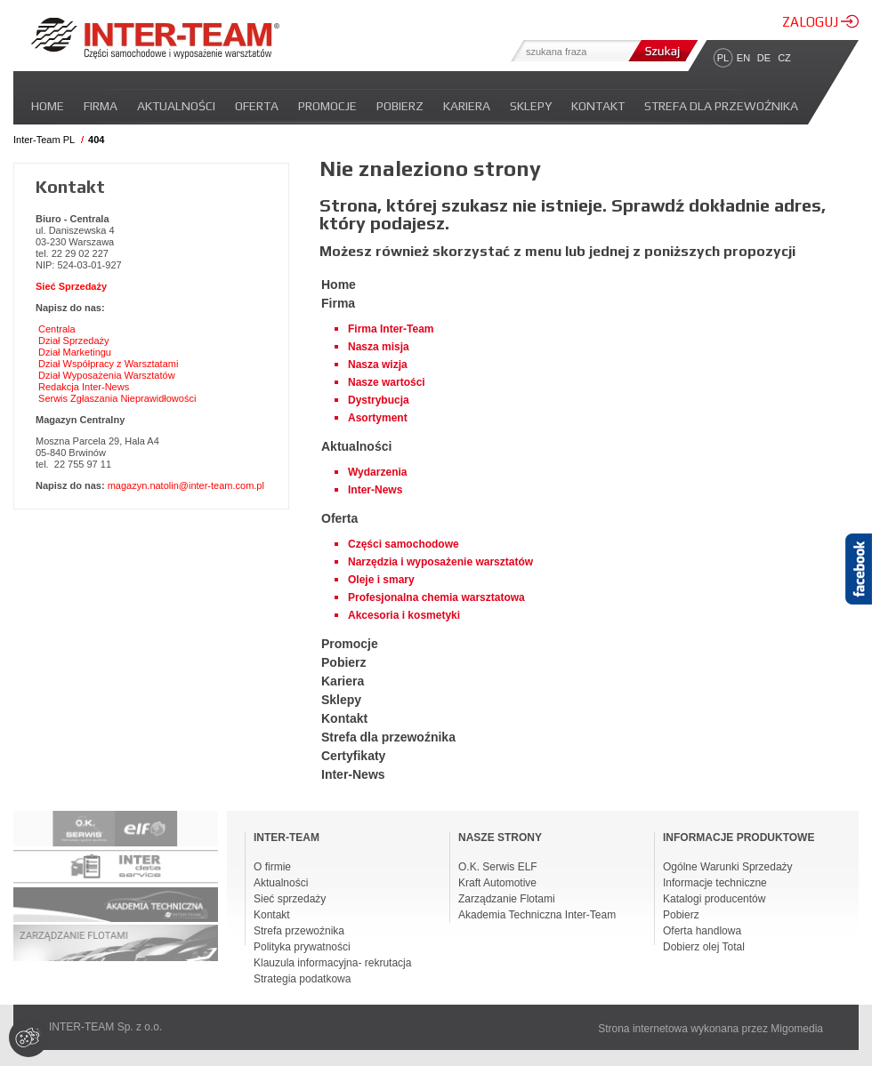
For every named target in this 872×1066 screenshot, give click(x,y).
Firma (100, 106)
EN (743, 57)
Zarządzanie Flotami (506, 899)
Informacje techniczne (715, 883)
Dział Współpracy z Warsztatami (108, 363)
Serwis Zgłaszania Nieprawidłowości (117, 398)
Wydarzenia (377, 472)
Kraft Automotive (497, 883)
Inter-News (375, 490)
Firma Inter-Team (390, 329)
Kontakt (598, 106)
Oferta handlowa (702, 931)
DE (764, 57)
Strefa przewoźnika (299, 931)
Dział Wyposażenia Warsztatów (106, 375)
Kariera (466, 106)
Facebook (858, 600)
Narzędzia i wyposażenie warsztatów (440, 562)
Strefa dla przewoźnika (721, 106)
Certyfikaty (353, 756)
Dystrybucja (378, 400)
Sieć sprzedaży (290, 899)
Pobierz (400, 106)
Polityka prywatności (302, 947)
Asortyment (378, 418)
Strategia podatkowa (302, 979)
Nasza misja (378, 347)
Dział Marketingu (74, 352)
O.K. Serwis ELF (497, 867)
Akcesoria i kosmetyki (404, 615)
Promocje (327, 106)
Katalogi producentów (714, 899)
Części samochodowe (403, 544)
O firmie (272, 867)
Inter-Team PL (44, 139)
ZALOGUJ (820, 21)
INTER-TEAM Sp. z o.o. (105, 1027)
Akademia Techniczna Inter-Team (537, 915)
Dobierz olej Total (704, 947)
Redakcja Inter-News (83, 386)
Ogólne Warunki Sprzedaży (728, 867)
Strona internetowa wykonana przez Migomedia (710, 1028)
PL (723, 57)
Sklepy (531, 106)
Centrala (57, 329)
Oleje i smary (381, 579)
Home (47, 106)
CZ (784, 57)
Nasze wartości (386, 382)
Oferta (257, 106)
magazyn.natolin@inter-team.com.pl (186, 485)
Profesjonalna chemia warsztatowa (436, 597)
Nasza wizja (378, 364)
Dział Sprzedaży (73, 340)
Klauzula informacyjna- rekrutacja (332, 963)
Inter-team (154, 38)
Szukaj (661, 50)
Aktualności (176, 106)
